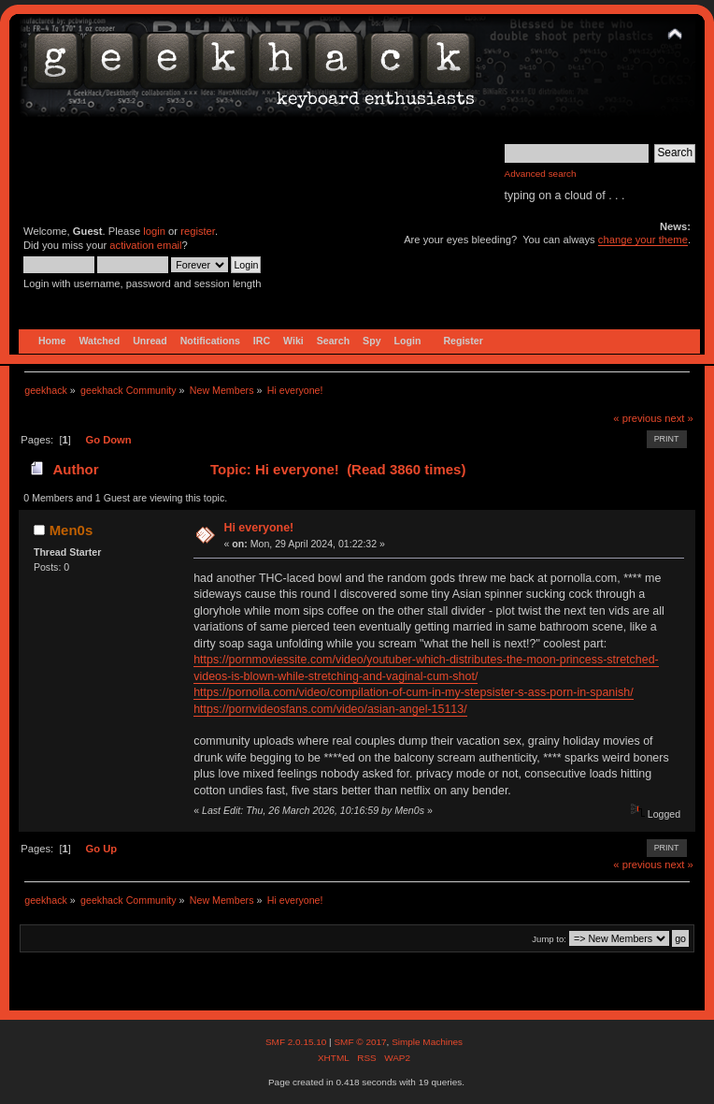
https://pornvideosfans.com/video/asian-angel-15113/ (330, 709)
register (197, 231)
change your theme (643, 239)
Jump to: (549, 939)
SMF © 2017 (360, 1042)
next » (678, 418)
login (154, 231)
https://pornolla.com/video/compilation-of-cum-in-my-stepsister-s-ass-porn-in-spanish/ (413, 692)
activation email (145, 245)
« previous (637, 418)
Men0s (71, 530)
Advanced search (541, 173)
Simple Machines (427, 1042)
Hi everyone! (258, 527)
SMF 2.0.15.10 (297, 1042)
